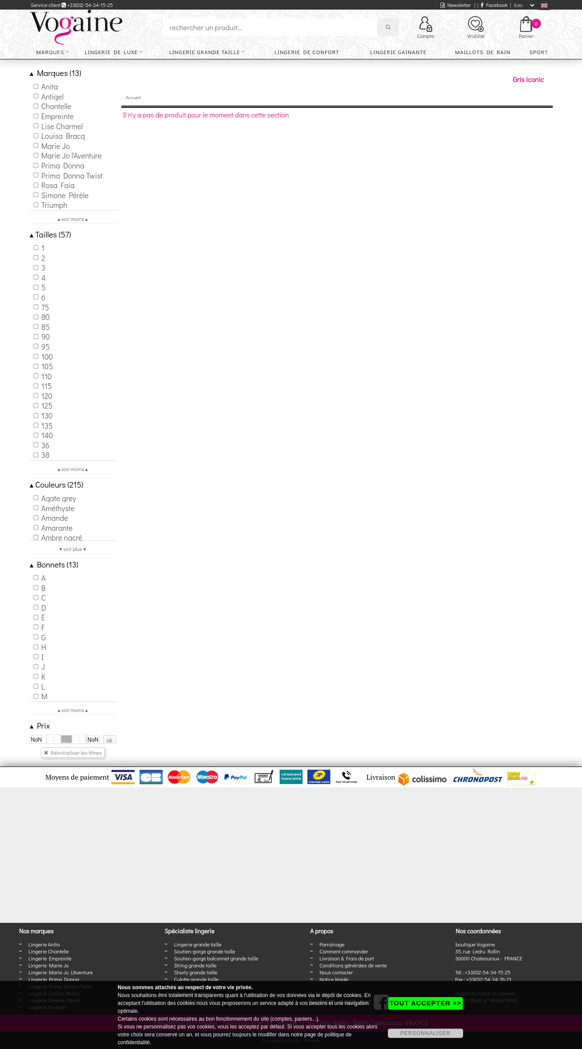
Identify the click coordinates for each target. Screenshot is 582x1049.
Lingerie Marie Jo (48, 965)
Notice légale (334, 979)
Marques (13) (55, 72)
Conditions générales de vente (353, 965)
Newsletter (456, 4)
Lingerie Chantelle (48, 951)
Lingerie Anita (43, 944)
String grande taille (195, 965)
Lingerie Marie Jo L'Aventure (60, 972)
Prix (40, 725)
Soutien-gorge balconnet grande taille (216, 958)
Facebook (494, 4)
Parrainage (332, 944)
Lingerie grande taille (204, 51)
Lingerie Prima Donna (53, 979)
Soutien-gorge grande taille (204, 951)
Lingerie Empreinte (50, 958)
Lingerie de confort (307, 51)
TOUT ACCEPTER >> (425, 1003)
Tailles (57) (50, 234)
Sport (538, 51)
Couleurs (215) (56, 484)
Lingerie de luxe (111, 51)
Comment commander (344, 951)
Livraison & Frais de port (347, 958)
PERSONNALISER (425, 1033)
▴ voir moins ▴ (73, 218)
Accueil (133, 97)
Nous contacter (336, 972)
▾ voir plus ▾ (72, 548)
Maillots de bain (482, 51)
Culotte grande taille (196, 979)
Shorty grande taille (195, 972)
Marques (50, 51)
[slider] (53, 739)
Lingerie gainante (398, 51)
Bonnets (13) (54, 564)
